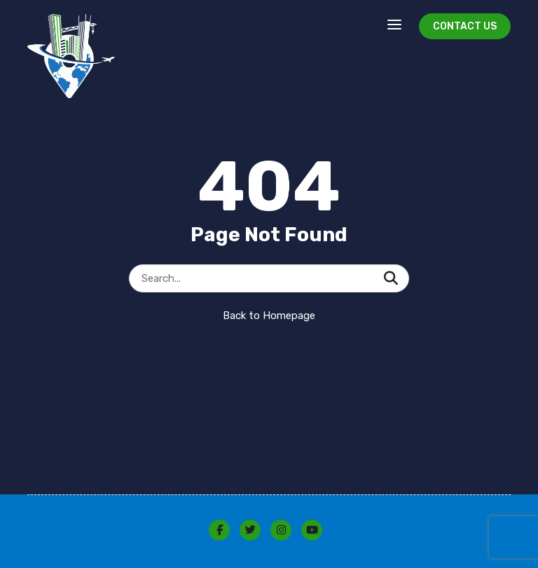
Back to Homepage (269, 315)
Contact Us (465, 26)
